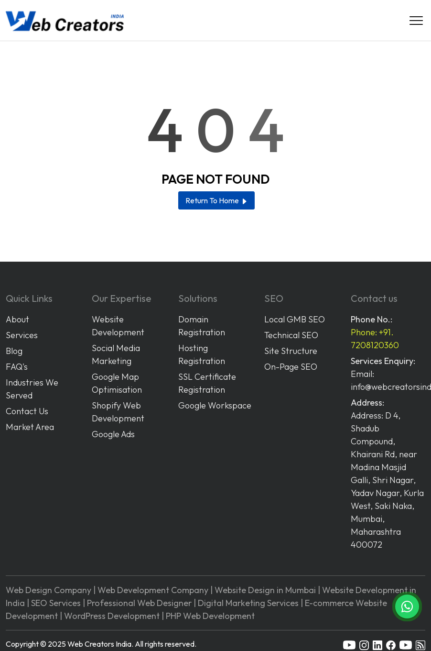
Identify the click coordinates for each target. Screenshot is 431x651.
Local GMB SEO (294, 319)
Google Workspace (214, 405)
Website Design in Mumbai (265, 590)
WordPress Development (112, 615)
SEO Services (56, 602)
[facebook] (391, 644)
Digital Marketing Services (248, 602)
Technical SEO (291, 335)
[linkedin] (377, 644)
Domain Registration (201, 326)
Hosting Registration (201, 354)
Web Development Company (152, 590)
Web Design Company (48, 590)
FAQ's (17, 366)
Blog (14, 350)
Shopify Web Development (118, 412)
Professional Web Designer (139, 602)
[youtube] (349, 644)
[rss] (420, 644)
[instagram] (364, 644)
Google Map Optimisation (117, 383)
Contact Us (27, 411)
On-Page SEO (290, 366)
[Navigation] (416, 20)
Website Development (118, 326)
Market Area (30, 426)
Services (22, 335)
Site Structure (290, 350)
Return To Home (216, 200)
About (17, 319)
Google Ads (113, 434)
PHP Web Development (210, 615)
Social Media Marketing (116, 354)
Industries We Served (32, 389)
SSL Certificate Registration (207, 383)
